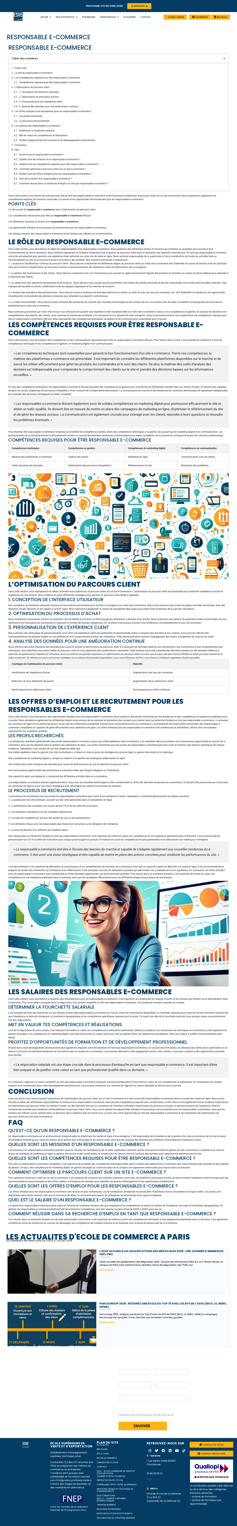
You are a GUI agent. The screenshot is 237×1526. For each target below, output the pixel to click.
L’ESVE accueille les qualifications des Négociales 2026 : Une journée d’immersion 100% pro (161, 1252)
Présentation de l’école (110, 1480)
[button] (224, 58)
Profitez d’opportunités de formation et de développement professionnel (57, 140)
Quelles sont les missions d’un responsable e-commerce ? (49, 159)
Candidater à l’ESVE (107, 1462)
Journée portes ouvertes (111, 1476)
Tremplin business (106, 1504)
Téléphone (162, 1379)
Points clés (20, 68)
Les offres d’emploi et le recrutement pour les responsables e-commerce (53, 111)
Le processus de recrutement (34, 121)
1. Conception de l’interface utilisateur (39, 92)
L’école (45, 17)
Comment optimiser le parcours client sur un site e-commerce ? (52, 169)
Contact (146, 17)
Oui (128, 1410)
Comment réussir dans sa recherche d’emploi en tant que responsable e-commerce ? (63, 183)
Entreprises (88, 17)
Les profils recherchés (30, 116)
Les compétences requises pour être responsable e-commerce (47, 77)
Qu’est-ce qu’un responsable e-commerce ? (41, 154)
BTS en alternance (107, 1458)
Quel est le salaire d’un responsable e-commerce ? (45, 178)
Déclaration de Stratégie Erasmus (116, 1517)
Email (123, 1379)
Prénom (161, 1365)
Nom (122, 1365)
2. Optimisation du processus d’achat (39, 96)
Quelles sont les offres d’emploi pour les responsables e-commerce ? (55, 173)
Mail (149, 1479)
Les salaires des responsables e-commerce (37, 125)
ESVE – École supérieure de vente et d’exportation (116, 1472)
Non (138, 1410)
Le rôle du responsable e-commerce (33, 72)
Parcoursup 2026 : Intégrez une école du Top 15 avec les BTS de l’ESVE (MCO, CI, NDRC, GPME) (163, 1305)
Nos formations (66, 17)
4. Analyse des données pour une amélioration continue (48, 106)
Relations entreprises (108, 1509)
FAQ (17, 149)
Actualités (129, 17)
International (109, 17)
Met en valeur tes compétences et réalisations (43, 135)
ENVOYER (143, 1426)
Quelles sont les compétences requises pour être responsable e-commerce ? (59, 164)
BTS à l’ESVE (103, 1453)
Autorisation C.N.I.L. (132, 1405)
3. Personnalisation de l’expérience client (40, 101)
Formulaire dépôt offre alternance (117, 1484)
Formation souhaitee (132, 1392)
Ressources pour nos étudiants (115, 1513)
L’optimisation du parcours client (32, 87)
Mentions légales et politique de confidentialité (115, 1490)
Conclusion (21, 145)
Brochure (102, 1449)
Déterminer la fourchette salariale (36, 130)
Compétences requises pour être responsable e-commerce (49, 82)
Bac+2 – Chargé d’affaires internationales (111, 1499)
